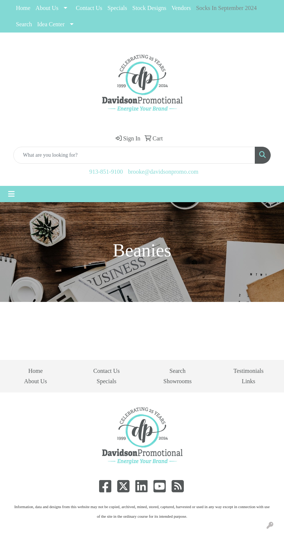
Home (23, 8)
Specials (106, 381)
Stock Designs (149, 8)
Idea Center (51, 24)
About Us (47, 8)
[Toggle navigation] (11, 194)
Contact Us (89, 8)
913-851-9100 (106, 172)
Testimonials (248, 371)
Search (24, 24)
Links (248, 381)
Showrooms (177, 381)
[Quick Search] (134, 155)
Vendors (181, 8)
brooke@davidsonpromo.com (163, 172)
